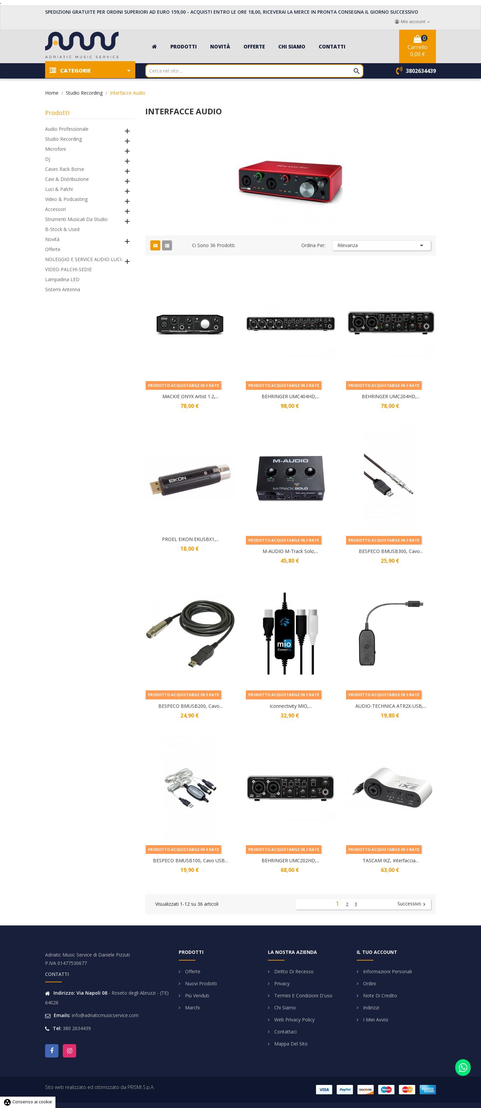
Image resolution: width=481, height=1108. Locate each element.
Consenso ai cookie (27, 1102)
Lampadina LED (62, 279)
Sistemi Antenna (62, 289)
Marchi (192, 1007)
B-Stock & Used (62, 229)
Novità (52, 239)
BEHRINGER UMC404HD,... (290, 396)
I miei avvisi (375, 1019)
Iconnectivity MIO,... (291, 706)
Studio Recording (63, 139)
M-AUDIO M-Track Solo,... (290, 551)
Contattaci (285, 1031)
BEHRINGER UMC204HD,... (391, 396)
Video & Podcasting (66, 199)
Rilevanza (381, 245)
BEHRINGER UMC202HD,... (290, 860)
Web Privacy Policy (294, 1019)
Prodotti (57, 113)
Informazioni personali (387, 971)
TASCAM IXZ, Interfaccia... (391, 860)
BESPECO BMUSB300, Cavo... (391, 551)
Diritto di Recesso (293, 971)
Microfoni (55, 149)
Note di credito (379, 995)
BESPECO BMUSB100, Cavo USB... (190, 860)
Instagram (69, 1051)
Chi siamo (284, 1007)
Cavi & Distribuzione (67, 179)
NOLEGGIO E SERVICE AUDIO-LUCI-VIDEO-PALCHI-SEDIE (84, 264)
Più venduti (196, 995)
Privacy (281, 983)
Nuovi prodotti (200, 983)
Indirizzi (370, 1007)
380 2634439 (77, 1028)
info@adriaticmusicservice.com (105, 1015)
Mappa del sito (290, 1043)
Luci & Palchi (59, 189)
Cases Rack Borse (64, 169)
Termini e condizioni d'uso (302, 995)
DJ (47, 159)
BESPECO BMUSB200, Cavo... (190, 706)
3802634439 (421, 71)
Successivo (412, 904)
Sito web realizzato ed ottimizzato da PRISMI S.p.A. (99, 1087)
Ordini (369, 983)
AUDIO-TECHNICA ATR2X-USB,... (390, 706)
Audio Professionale (67, 129)
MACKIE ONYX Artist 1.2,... (190, 396)
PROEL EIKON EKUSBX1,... (190, 539)
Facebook (51, 1051)
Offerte (52, 249)
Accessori (55, 209)
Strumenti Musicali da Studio (76, 219)
